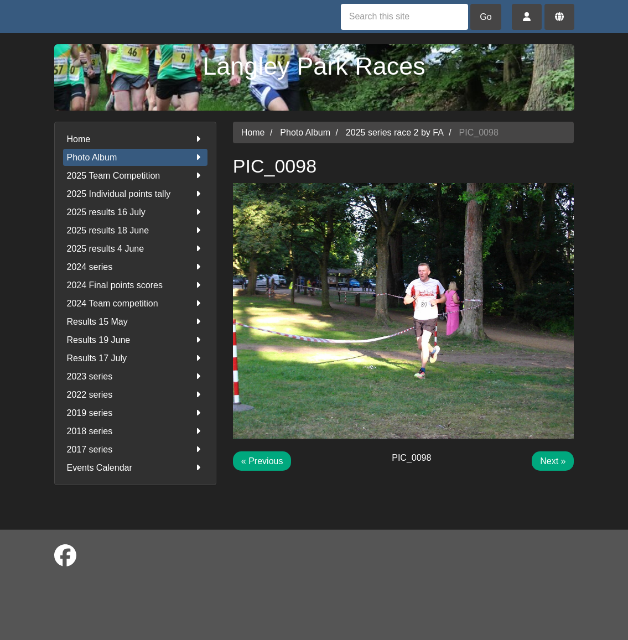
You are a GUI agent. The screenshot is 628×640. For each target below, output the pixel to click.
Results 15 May (135, 321)
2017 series (135, 449)
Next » (552, 461)
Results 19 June (135, 340)
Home (135, 139)
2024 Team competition (135, 303)
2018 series (135, 431)
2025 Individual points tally (135, 194)
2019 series (135, 413)
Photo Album (135, 157)
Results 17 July (135, 358)
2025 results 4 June (135, 248)
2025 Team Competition (135, 175)
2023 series (135, 376)
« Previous (262, 461)
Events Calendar (135, 467)
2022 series (135, 394)
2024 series (135, 267)
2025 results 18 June (135, 230)
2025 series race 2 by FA (395, 132)
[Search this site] (404, 17)
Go (485, 17)
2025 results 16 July (135, 212)
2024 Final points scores (135, 285)
